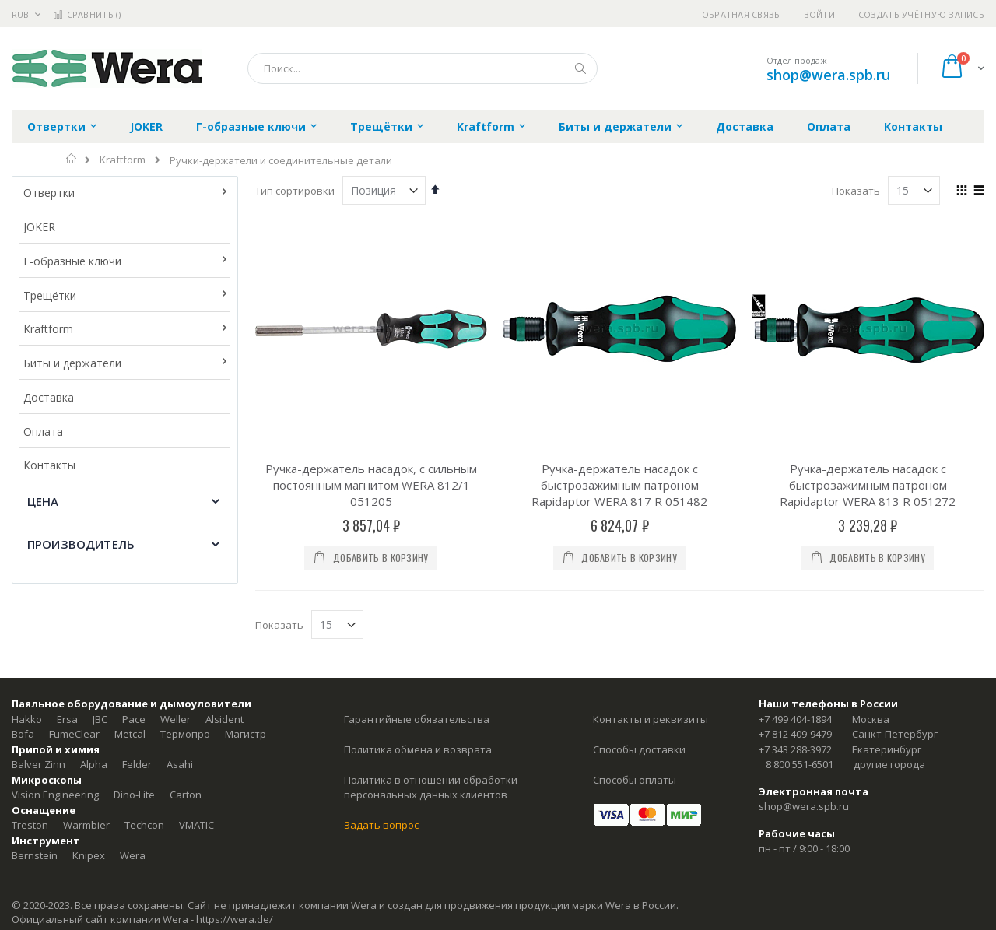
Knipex (88, 855)
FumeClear (74, 734)
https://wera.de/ (234, 919)
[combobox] (422, 68)
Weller (175, 719)
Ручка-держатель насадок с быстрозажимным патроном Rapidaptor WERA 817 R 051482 (619, 485)
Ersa (67, 719)
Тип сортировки (295, 191)
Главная (72, 158)
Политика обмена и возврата (418, 749)
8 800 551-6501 (799, 764)
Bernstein (35, 855)
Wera (133, 855)
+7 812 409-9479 (795, 734)
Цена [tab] (43, 501)
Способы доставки (639, 749)
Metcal (130, 734)
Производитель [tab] (81, 544)
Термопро (185, 734)
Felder (137, 764)
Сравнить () (86, 14)
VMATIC (196, 825)
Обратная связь (741, 14)
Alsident (224, 719)
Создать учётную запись (921, 14)
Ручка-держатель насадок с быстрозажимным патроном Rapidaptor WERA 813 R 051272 (868, 485)
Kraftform (123, 160)
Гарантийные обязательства (416, 719)
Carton (186, 795)
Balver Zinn (38, 764)
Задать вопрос (381, 825)
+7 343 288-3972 (795, 749)
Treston (30, 825)
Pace (134, 719)
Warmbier (86, 825)
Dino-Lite (134, 795)
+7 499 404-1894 (795, 719)
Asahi (180, 764)
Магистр (245, 734)
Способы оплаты (634, 780)
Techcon (144, 825)
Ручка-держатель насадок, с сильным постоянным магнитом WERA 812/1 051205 (371, 485)
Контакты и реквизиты (650, 719)
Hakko (27, 719)
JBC (100, 719)
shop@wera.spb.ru (828, 74)
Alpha (93, 764)
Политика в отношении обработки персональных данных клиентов (430, 787)
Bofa (23, 734)
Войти (819, 14)
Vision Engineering (55, 795)
